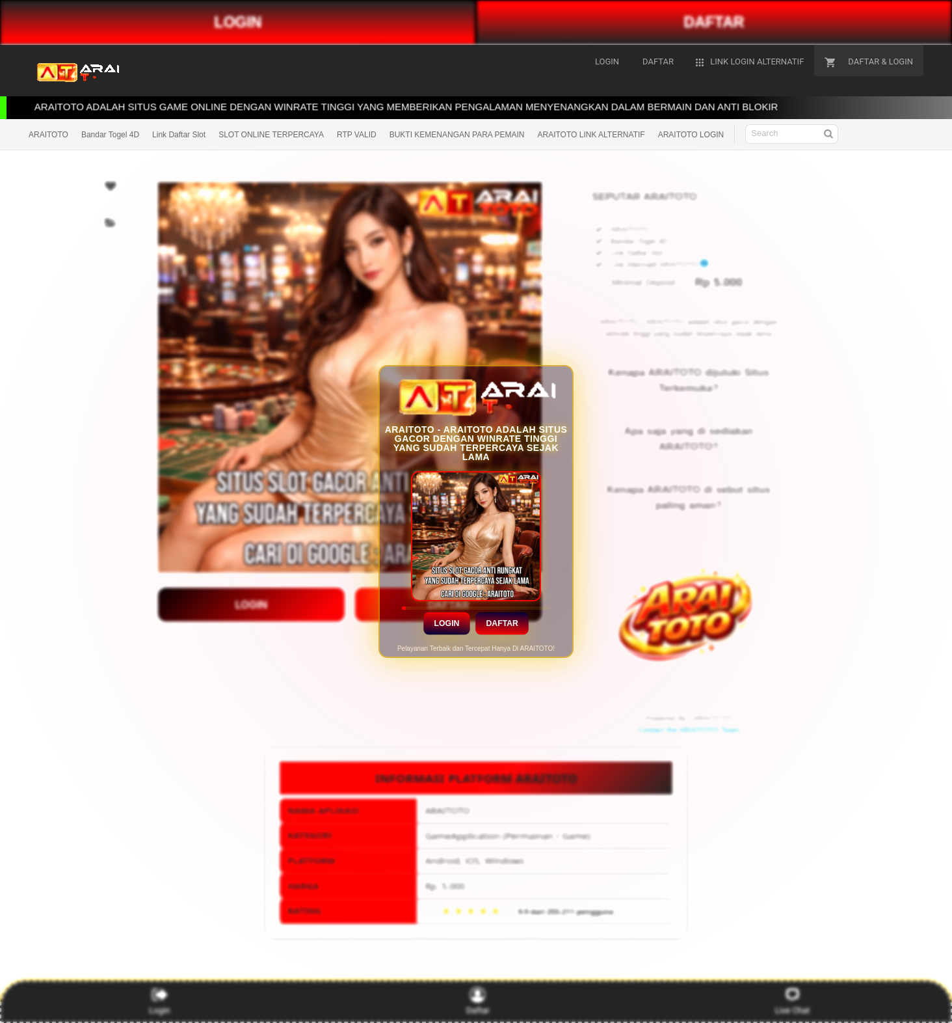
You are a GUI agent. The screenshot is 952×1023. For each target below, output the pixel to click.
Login (446, 623)
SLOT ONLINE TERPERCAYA (271, 134)
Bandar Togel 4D (110, 134)
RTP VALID (357, 134)
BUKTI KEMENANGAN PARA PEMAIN (457, 134)
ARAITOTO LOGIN (691, 134)
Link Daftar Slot (178, 134)
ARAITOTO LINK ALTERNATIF (591, 134)
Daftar (502, 623)
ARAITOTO (48, 134)
